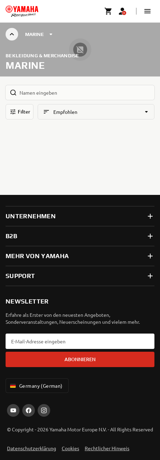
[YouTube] (13, 410)
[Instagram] (44, 410)
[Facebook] (28, 410)
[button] (147, 11)
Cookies (70, 448)
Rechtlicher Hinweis (107, 448)
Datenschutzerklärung (31, 448)
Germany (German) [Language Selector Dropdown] (36, 385)
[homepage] (22, 11)
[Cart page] (108, 11)
